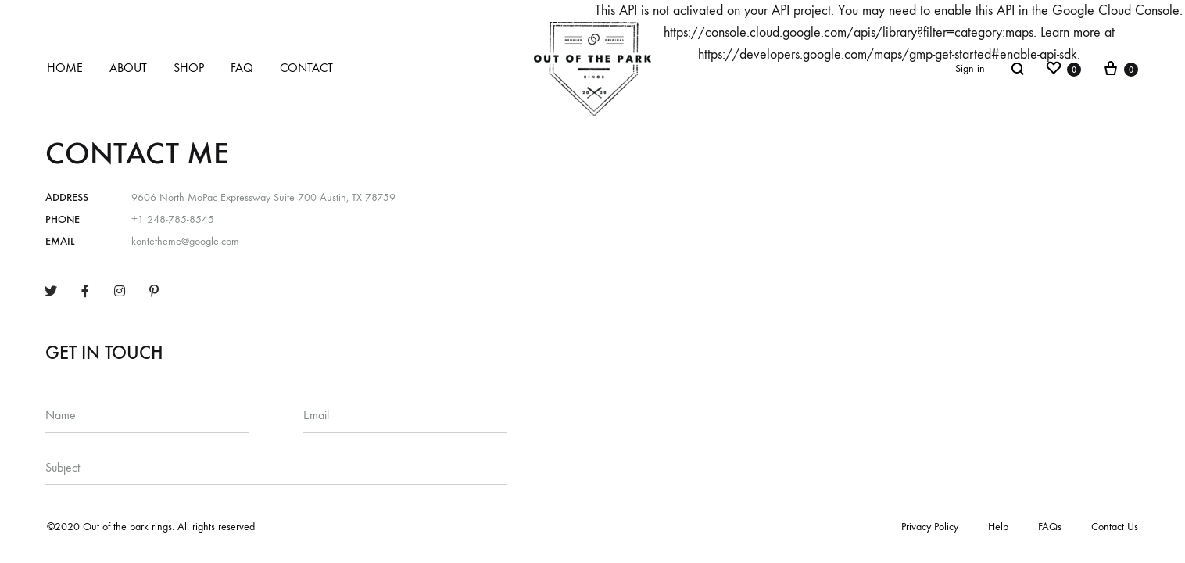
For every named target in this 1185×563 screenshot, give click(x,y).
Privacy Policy (929, 526)
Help (998, 526)
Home (65, 67)
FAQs (1049, 526)
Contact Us (1114, 526)
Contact (306, 67)
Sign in (970, 68)
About (128, 67)
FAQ (242, 67)
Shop (189, 67)
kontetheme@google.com (185, 241)
